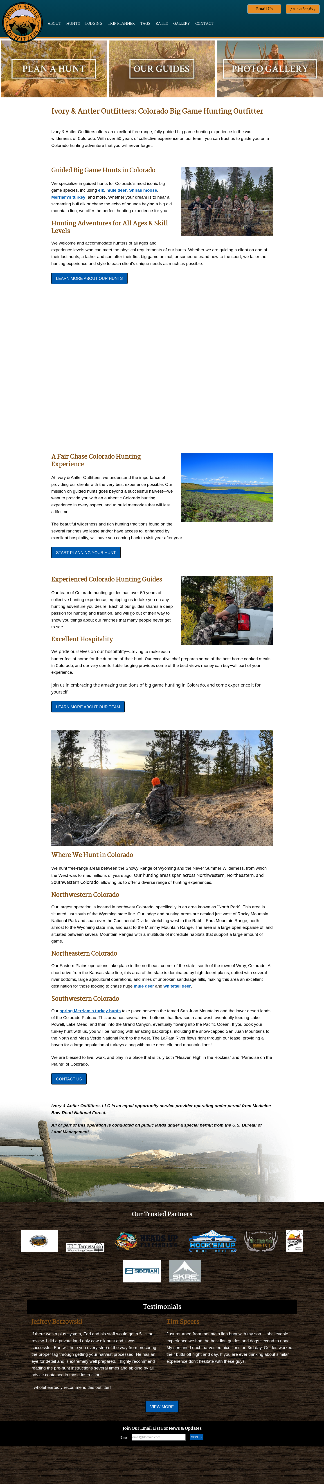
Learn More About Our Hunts (89, 290)
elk (104, 192)
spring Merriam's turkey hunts (92, 1034)
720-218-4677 (303, 9)
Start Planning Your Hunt (86, 568)
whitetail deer (227, 1009)
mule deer (119, 192)
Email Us (264, 9)
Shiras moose (148, 192)
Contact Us (69, 1105)
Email (124, 1475)
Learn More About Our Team (88, 726)
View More (162, 1444)
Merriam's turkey (69, 199)
